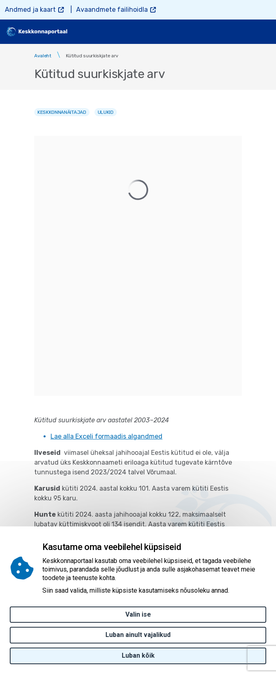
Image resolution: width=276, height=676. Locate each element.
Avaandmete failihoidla (112, 9)
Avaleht (42, 56)
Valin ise (138, 614)
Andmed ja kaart (30, 9)
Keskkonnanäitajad (61, 112)
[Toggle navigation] (264, 32)
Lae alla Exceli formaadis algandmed (106, 436)
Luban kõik (138, 655)
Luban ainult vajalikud (138, 635)
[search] (242, 31)
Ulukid (106, 112)
